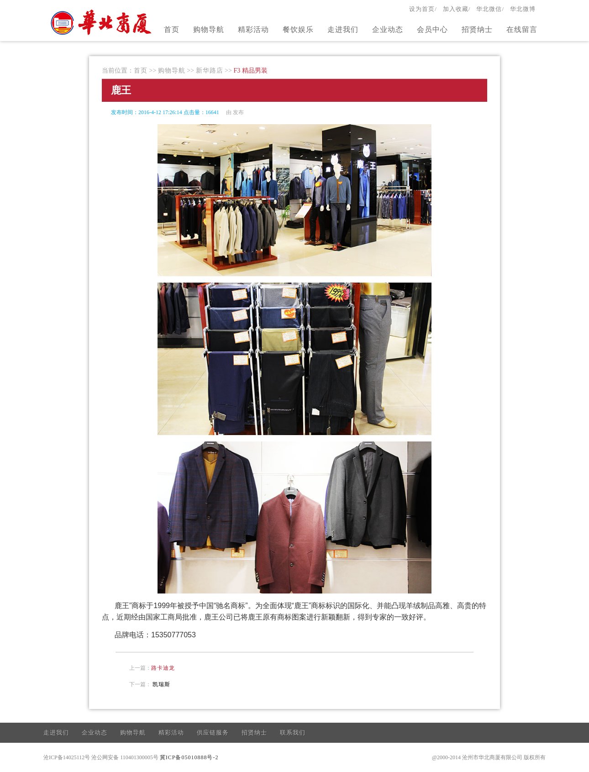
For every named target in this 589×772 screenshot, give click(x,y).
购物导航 (208, 29)
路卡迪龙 (163, 668)
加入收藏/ (457, 8)
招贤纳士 (477, 29)
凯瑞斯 (161, 684)
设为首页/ (423, 8)
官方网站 (102, 21)
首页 (171, 29)
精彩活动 (253, 29)
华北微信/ (490, 8)
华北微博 (523, 8)
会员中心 (432, 29)
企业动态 (387, 29)
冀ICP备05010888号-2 (189, 757)
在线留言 (521, 29)
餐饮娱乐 (298, 29)
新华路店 (209, 70)
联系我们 (292, 732)
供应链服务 (213, 732)
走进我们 (342, 29)
